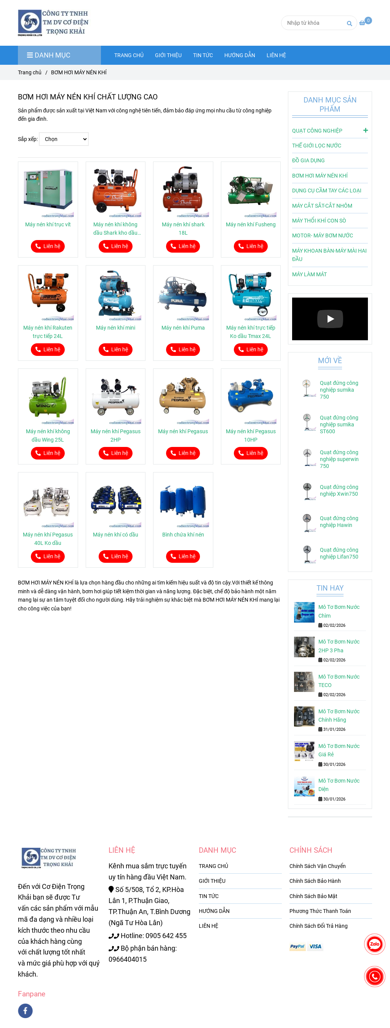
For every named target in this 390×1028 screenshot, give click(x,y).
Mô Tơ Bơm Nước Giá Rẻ (339, 750)
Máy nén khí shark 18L (183, 228)
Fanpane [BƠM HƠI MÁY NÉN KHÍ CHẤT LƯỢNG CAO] (31, 994)
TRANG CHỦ (129, 55)
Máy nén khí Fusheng (251, 224)
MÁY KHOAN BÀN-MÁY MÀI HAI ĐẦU (329, 255)
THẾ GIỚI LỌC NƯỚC (316, 146)
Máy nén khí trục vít (48, 224)
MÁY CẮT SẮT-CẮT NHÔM (322, 206)
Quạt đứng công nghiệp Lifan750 (339, 553)
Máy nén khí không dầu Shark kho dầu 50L (115, 229)
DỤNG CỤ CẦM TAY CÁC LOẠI (326, 190)
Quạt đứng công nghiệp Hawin (339, 521)
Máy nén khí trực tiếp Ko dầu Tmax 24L (250, 332)
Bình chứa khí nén (183, 535)
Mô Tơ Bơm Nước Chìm (339, 611)
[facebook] (25, 1010)
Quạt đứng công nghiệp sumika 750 (339, 390)
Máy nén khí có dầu (115, 535)
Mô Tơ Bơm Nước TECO (339, 681)
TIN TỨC (203, 55)
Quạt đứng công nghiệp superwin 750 (339, 459)
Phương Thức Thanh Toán (320, 911)
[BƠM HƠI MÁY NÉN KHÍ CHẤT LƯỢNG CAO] (365, 23)
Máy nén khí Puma (183, 328)
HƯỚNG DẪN (239, 55)
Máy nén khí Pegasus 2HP (116, 435)
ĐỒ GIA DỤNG (308, 160)
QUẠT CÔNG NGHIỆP (330, 130)
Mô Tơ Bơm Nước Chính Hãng (339, 715)
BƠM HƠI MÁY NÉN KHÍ (320, 176)
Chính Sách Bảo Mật (313, 896)
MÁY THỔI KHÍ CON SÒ (319, 221)
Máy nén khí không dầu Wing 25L (48, 435)
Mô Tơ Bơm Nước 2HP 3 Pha (339, 646)
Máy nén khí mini (115, 328)
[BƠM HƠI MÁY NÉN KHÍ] (58, 23)
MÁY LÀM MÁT (309, 274)
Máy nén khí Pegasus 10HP (251, 435)
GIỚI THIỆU (168, 55)
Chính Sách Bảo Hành (315, 881)
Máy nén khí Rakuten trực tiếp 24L (47, 332)
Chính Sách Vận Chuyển (317, 866)
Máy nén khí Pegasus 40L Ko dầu (48, 539)
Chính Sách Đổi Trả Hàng (318, 926)
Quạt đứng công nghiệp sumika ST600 (339, 424)
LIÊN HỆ (276, 55)
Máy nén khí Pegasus (183, 431)
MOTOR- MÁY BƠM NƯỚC (322, 235)
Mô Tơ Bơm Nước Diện (339, 785)
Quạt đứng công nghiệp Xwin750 (339, 490)
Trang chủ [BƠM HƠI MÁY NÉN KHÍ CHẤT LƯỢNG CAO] (30, 72)
